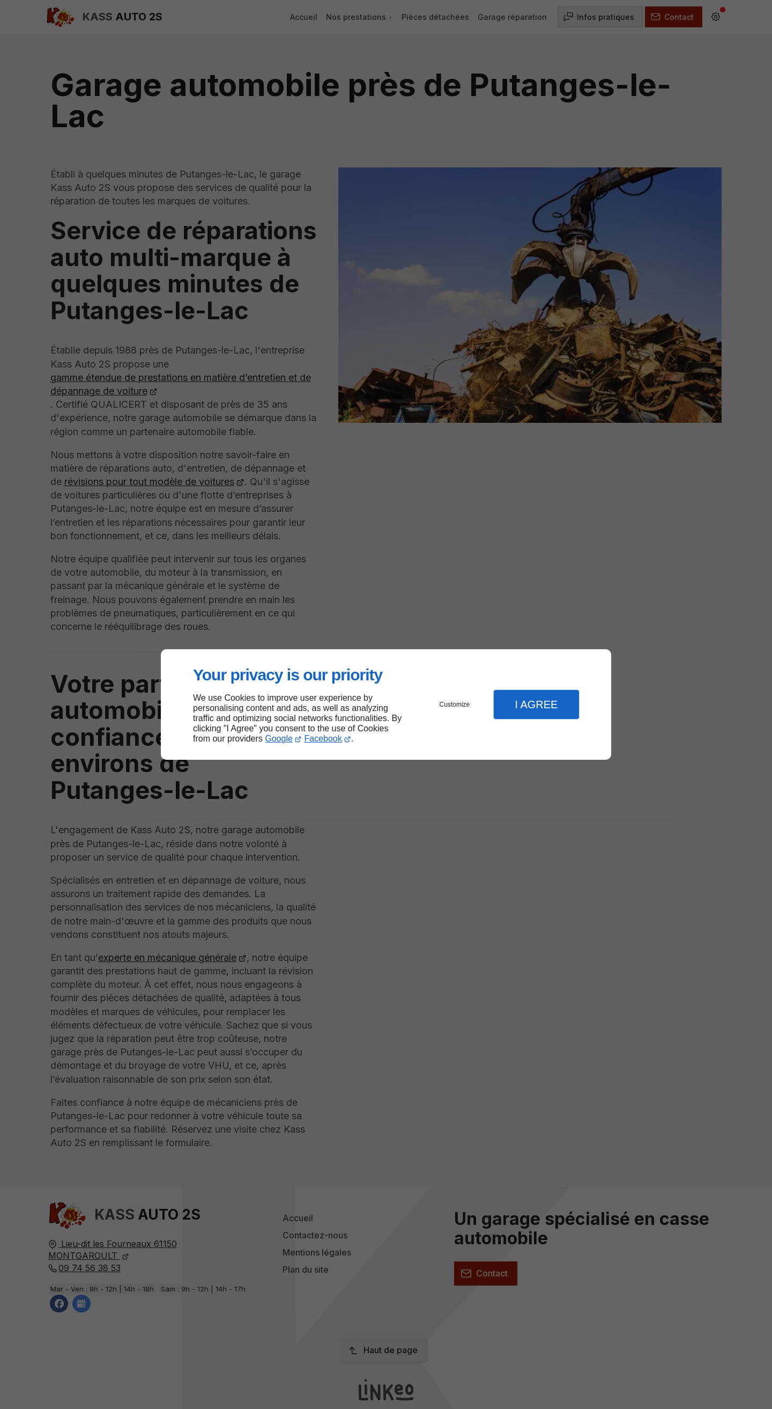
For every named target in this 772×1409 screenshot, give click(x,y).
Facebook (323, 738)
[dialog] (386, 704)
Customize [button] (455, 704)
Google (279, 738)
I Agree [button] (536, 704)
